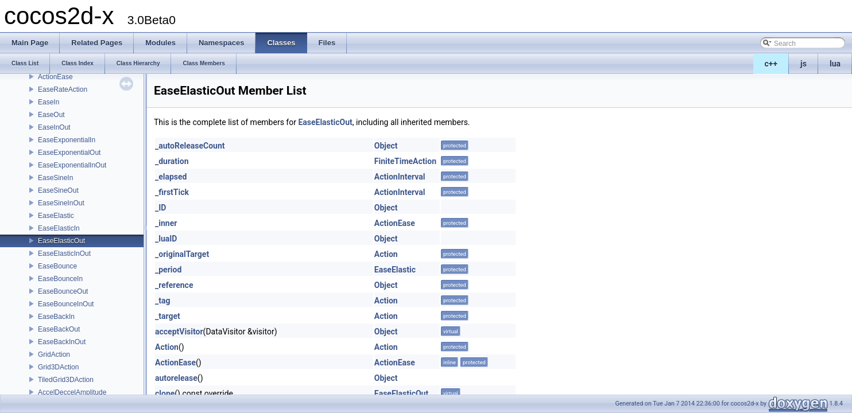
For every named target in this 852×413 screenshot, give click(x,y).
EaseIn (48, 102)
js (803, 63)
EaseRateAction (62, 89)
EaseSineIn (55, 178)
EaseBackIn (56, 317)
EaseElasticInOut (64, 254)
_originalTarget (182, 254)
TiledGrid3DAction (66, 380)
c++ (771, 63)
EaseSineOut (58, 190)
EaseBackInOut (62, 342)
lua (835, 63)
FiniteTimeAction (405, 161)
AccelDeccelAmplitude (72, 392)
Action (386, 254)
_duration (172, 161)
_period (168, 269)
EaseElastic (56, 216)
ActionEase (55, 77)
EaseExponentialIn (66, 140)
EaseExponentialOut (69, 153)
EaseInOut (54, 127)
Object (386, 145)
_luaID (166, 238)
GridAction (54, 354)
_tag (162, 300)
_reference (174, 285)
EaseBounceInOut (66, 304)
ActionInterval (399, 176)
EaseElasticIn (59, 228)
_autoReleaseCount (190, 145)
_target (167, 316)
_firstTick (172, 192)
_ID (160, 207)
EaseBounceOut (63, 291)
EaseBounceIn (60, 279)
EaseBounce (57, 266)
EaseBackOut (59, 329)
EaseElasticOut (61, 241)
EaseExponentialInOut (72, 165)
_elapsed (171, 176)
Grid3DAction (58, 367)
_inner (166, 223)
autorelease (176, 378)
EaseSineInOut (61, 203)
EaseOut (51, 115)
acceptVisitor (179, 331)
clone (165, 393)
